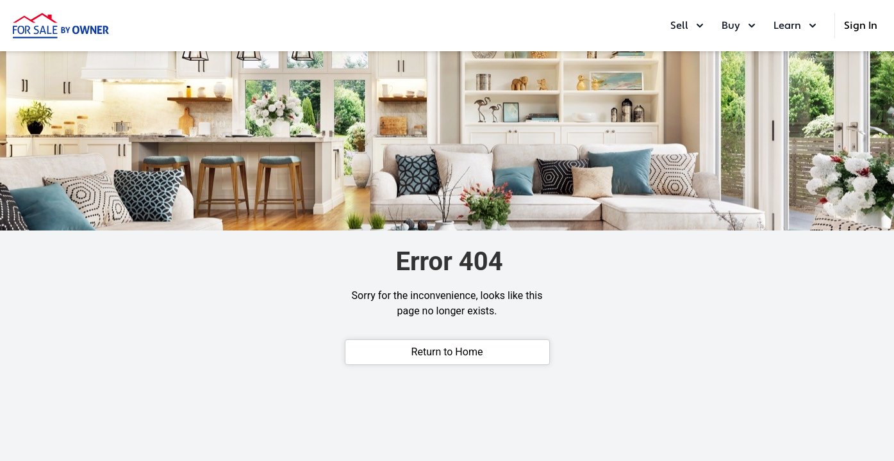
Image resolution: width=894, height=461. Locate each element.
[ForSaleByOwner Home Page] (61, 25)
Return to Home (447, 352)
